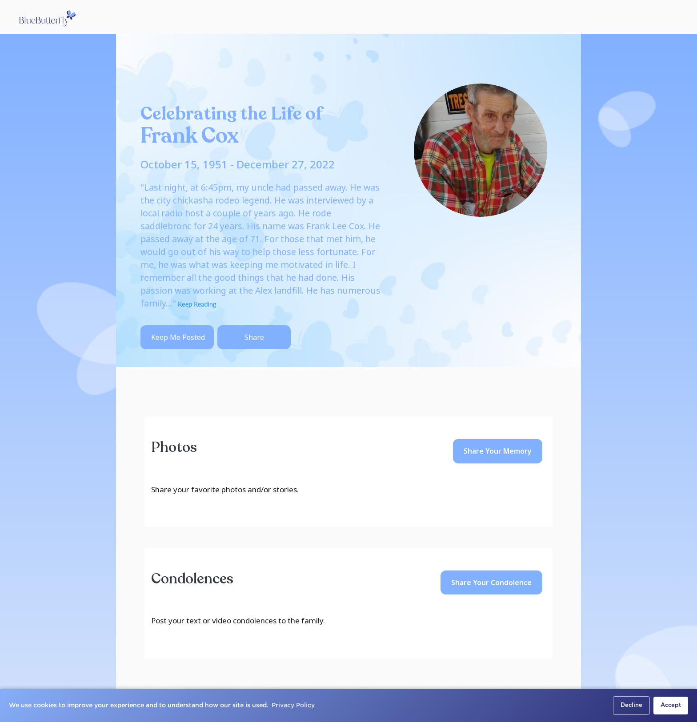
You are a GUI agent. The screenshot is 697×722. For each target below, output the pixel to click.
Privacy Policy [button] (293, 705)
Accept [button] (671, 705)
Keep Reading (196, 304)
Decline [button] (631, 705)
